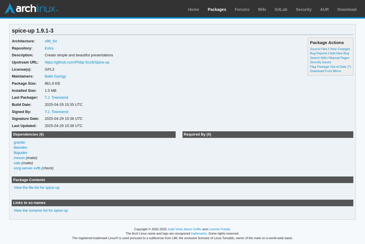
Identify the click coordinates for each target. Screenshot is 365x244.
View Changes (340, 49)
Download (346, 9)
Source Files (318, 49)
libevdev (20, 147)
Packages (217, 9)
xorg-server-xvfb (27, 168)
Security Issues (320, 62)
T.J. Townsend (56, 97)
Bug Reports (318, 53)
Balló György (55, 76)
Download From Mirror (325, 71)
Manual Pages (339, 57)
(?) (349, 66)
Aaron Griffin (193, 229)
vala (17, 163)
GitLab (281, 9)
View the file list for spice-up (37, 187)
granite (19, 142)
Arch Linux (31, 8)
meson (19, 158)
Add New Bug (339, 53)
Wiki (262, 9)
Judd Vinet (175, 229)
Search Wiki (318, 57)
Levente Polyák (219, 229)
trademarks (199, 233)
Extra (49, 48)
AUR (324, 9)
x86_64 (51, 41)
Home (193, 9)
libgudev (20, 152)
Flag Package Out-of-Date (328, 66)
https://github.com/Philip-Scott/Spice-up (77, 62)
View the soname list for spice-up (41, 210)
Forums (242, 9)
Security (304, 9)
